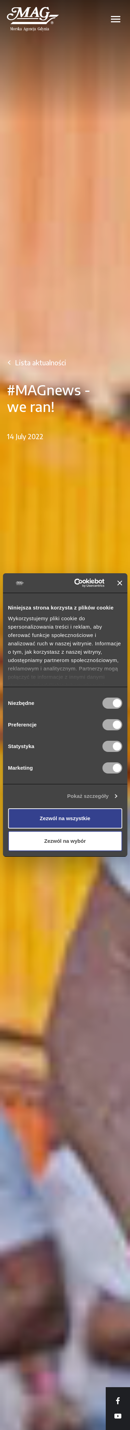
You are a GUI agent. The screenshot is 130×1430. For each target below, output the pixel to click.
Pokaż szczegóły (88, 796)
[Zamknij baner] (119, 583)
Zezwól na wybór (65, 841)
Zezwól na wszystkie (65, 818)
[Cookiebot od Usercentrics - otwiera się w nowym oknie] (77, 583)
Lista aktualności (40, 362)
